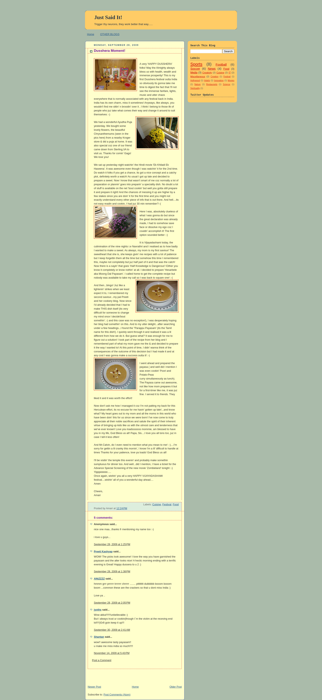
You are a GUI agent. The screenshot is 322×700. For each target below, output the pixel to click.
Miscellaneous (197, 76)
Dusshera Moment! (109, 51)
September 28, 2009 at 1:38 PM (112, 571)
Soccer (195, 68)
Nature (197, 84)
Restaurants (211, 84)
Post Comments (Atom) (117, 694)
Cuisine (156, 504)
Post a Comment (101, 660)
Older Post (175, 686)
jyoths (97, 609)
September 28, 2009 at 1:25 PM (112, 544)
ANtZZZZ (99, 578)
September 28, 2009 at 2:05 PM (112, 602)
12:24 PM (121, 508)
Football (221, 64)
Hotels (207, 80)
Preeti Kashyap (103, 551)
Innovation (219, 80)
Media (193, 72)
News (212, 68)
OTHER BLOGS (110, 34)
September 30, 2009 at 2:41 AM (112, 629)
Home (90, 34)
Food (176, 504)
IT (230, 72)
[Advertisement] (133, 675)
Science (226, 84)
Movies (231, 80)
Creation (214, 76)
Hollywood (195, 80)
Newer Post (94, 686)
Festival (166, 504)
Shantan (99, 636)
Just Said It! (108, 17)
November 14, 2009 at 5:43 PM (111, 653)
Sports (196, 64)
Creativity (207, 72)
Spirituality (195, 88)
